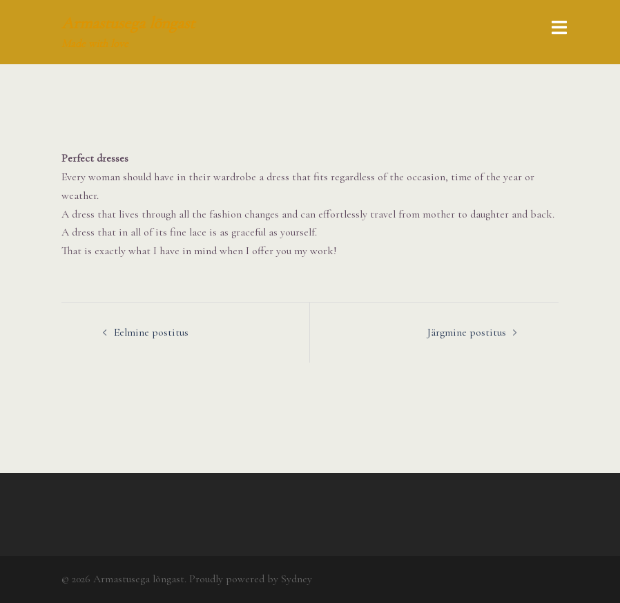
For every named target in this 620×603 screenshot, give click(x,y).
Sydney (296, 579)
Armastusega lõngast (128, 23)
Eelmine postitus (151, 332)
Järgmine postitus (466, 332)
